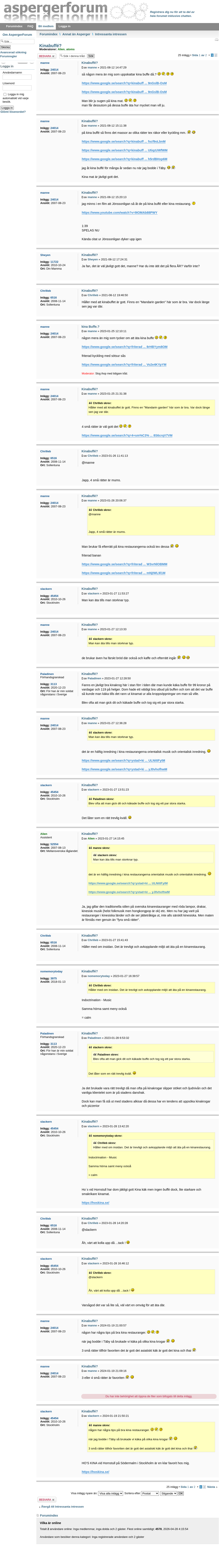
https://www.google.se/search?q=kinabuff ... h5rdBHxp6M (124, 159)
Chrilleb (93, 295)
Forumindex (49, 34)
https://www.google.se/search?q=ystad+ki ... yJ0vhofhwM (124, 769)
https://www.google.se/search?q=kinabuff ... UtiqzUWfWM (124, 150)
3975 (53, 978)
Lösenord (8, 83)
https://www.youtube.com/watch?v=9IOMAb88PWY (119, 212)
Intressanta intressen (111, 34)
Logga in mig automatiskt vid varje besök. (16, 97)
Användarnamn (12, 72)
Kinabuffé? (50, 45)
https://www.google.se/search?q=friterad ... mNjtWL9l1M (123, 573)
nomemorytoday (99, 976)
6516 (53, 297)
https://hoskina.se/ (95, 1202)
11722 (54, 261)
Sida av (199, 55)
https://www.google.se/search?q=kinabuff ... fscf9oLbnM (124, 141)
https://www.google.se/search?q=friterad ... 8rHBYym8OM (125, 347)
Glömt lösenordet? (13, 111)
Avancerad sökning (13, 52)
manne (92, 67)
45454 (54, 596)
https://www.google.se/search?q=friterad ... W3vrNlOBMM (124, 564)
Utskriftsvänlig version (216, 39)
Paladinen (94, 678)
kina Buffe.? (90, 326)
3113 (53, 684)
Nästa (211, 1487)
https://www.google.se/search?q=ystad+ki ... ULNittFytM (123, 760)
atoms (70, 49)
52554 (54, 844)
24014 (54, 69)
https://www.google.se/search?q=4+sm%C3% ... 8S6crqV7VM (127, 435)
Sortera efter (141, 1493)
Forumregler (8, 56)
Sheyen (93, 259)
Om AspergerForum (17, 34)
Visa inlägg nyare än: (97, 1493)
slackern (93, 593)
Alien (61, 49)
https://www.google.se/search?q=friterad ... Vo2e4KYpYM (124, 364)
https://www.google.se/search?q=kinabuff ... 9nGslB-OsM (124, 83)
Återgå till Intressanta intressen (62, 1506)
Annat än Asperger (76, 34)
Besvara (46, 56)
